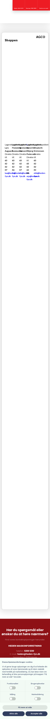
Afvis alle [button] (13, 714)
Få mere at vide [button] (25, 707)
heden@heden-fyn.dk (28, 654)
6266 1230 (29, 651)
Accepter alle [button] (36, 714)
